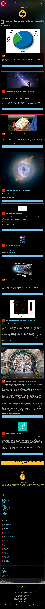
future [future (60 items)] (15, 484)
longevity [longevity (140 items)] (13, 485)
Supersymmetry (33, 384)
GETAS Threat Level (22, 587)
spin (14, 386)
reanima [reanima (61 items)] (22, 485)
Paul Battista (6, 531)
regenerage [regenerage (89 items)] (26, 485)
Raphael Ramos (6, 548)
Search (43, 470)
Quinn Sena (6, 63)
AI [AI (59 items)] (5, 482)
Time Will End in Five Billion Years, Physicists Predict (18, 190)
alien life (3, 504)
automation (4, 510)
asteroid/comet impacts (6, 507)
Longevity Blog (4, 571)
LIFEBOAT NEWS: (25, 591)
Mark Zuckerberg (5, 502)
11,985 (29, 462)
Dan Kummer (6, 537)
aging (3, 503)
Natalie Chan (6, 549)
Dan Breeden (6, 528)
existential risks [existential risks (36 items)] (9, 484)
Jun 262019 (4, 56)
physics (13, 197)
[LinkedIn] (33, 605)
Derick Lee (5, 544)
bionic (3, 515)
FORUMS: (20, 601)
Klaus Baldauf (6, 540)
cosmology (10, 63)
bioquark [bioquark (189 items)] (23, 482)
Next (22, 464)
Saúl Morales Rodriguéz (8, 524)
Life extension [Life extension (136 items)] (5, 485)
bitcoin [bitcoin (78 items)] (34, 482)
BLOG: (24, 594)
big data (3, 512)
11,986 (32, 462)
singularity (16, 451)
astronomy (4, 508)
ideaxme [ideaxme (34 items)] (30, 484)
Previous (7, 462)
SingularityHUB (4, 576)
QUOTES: (24, 601)
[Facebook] (29, 605)
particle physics (14, 413)
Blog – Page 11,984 (22, 7)
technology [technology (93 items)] (18, 487)
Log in (3, 25)
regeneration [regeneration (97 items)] (30, 485)
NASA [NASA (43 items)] (15, 485)
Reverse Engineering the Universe (13, 433)
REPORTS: (24, 597)
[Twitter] (31, 605)
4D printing (4, 495)
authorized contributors (8, 25)
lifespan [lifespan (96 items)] (9, 485)
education (10, 227)
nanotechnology (14, 340)
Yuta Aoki (5, 543)
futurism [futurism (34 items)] (17, 484)
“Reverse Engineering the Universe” (14, 214)
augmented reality (5, 509)
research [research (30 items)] (33, 485)
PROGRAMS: (24, 598)
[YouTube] (35, 605)
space (9, 106)
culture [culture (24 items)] (5, 484)
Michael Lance (6, 556)
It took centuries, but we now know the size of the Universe (20, 92)
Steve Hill (5, 552)
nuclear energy (13, 143)
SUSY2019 (4, 404)
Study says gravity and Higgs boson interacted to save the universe (21, 280)
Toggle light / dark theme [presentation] (43, 3)
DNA (3, 497)
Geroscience (4, 570)
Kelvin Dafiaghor (6, 533)
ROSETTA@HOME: (16, 599)
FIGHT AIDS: (17, 597)
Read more (22, 66)
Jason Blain (6, 557)
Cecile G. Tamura (7, 541)
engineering (12, 227)
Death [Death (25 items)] (6, 484)
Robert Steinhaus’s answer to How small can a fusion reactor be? (21, 134)
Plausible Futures (5, 575)
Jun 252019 (4, 190)
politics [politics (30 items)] (20, 485)
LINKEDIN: (16, 592)
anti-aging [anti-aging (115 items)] (11, 482)
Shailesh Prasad (6, 529)
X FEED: (17, 594)
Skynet (3, 501)
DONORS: (19, 595)
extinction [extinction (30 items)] (13, 484)
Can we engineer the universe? (13, 246)
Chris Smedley (6, 561)
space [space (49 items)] (39, 485)
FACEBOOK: (16, 591)
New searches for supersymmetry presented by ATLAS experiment (21, 381)
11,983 (22, 462)
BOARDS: (24, 595)
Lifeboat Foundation (7, 604)
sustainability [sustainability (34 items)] (41, 485)
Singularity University (5, 500)
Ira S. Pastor (6, 560)
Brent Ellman (6, 553)
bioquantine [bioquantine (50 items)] (19, 482)
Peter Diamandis (5, 496)
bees (3, 511)
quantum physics (18, 413)
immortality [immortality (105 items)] (33, 484)
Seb (4, 554)
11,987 (36, 462)
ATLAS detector (28, 394)
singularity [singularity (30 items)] (37, 485)
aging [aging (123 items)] (4, 482)
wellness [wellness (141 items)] (27, 487)
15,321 (40, 462)
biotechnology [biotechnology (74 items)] (31, 482)
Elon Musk (4, 499)
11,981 (15, 462)
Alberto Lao (6, 545)
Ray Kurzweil (4, 498)
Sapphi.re (16, 604)
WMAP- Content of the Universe (13, 56)
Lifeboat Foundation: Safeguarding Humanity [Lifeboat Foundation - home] (20, 3)
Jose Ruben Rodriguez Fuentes (9, 536)
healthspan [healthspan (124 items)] (25, 484)
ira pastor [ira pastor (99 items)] (42, 484)
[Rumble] (37, 605)
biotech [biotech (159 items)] (26, 482)
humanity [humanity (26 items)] (28, 484)
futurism (10, 143)
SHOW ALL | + (3, 563)
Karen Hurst (6, 535)
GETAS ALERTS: (25, 592)
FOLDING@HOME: (16, 598)
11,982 (18, 462)
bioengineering (4, 513)
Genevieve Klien (6, 523)
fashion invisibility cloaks (35, 327)
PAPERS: (24, 599)
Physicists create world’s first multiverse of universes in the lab (21, 320)
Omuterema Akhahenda (8, 539)
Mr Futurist (4, 572)
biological (4, 514)
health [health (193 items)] (21, 484)
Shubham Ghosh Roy (7, 525)
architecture (4, 506)
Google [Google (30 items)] (18, 484)
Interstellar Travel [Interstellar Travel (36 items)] (38, 484)
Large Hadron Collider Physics (17, 403)
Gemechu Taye (6, 532)
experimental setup (20, 333)
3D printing (4, 494)
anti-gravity (4, 505)
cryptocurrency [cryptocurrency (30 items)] (3, 484)
